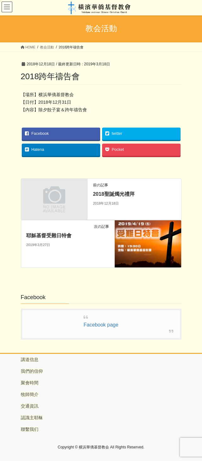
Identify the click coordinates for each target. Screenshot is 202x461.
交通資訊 (29, 406)
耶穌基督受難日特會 (49, 235)
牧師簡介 (29, 394)
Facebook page (101, 324)
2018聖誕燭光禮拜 (114, 194)
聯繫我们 (29, 429)
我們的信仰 (32, 371)
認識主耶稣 (32, 417)
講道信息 (29, 359)
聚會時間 (29, 382)
